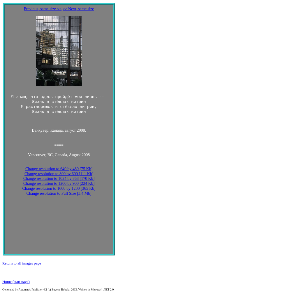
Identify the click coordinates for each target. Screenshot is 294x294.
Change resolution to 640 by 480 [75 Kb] (59, 169)
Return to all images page (21, 263)
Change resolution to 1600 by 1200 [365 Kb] (59, 188)
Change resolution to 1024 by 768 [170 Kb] (59, 178)
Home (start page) (16, 281)
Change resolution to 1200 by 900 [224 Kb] (59, 183)
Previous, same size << (42, 9)
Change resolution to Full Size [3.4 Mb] (58, 193)
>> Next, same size (78, 9)
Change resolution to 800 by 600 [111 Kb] (59, 174)
